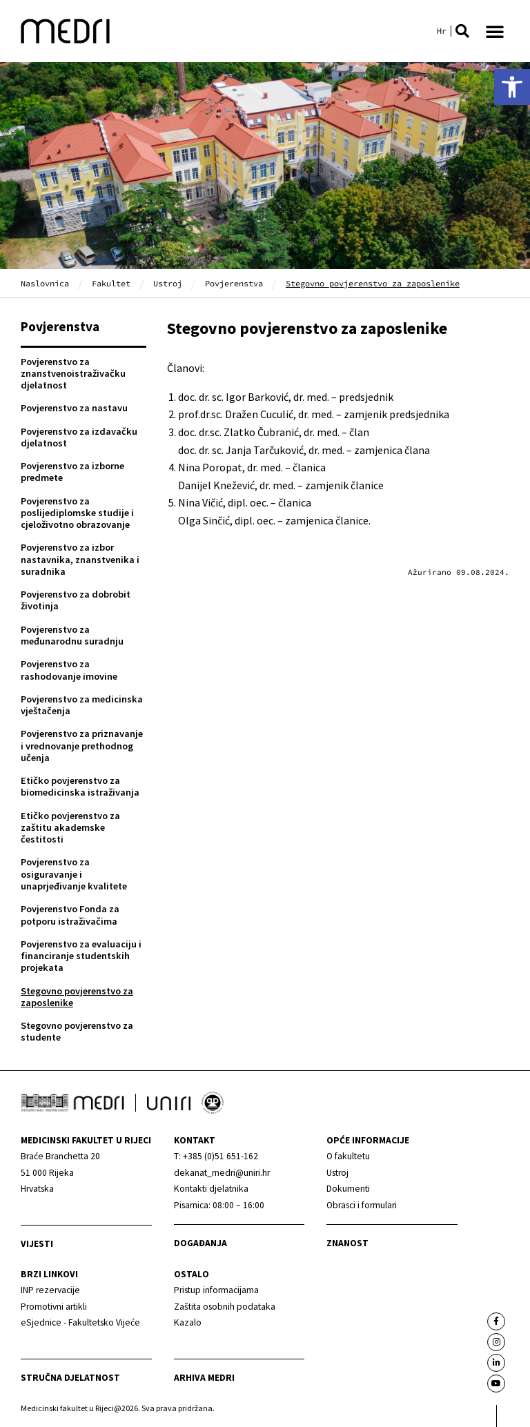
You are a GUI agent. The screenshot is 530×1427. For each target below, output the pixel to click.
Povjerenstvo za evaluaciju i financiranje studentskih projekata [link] (81, 956)
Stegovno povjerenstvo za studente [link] (77, 1031)
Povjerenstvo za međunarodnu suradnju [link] (72, 635)
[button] (462, 31)
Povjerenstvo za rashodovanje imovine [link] (69, 670)
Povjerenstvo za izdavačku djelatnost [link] (79, 437)
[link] (512, 87)
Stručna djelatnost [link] (70, 1378)
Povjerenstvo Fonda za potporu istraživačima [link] (70, 915)
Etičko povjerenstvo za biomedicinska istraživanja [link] (80, 786)
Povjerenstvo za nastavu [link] (74, 408)
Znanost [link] (347, 1243)
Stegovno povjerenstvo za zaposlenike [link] (77, 997)
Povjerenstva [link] (234, 283)
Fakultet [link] (111, 283)
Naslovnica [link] (45, 283)
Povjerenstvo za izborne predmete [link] (72, 472)
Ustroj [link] (167, 283)
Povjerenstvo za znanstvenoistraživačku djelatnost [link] (73, 373)
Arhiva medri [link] (204, 1378)
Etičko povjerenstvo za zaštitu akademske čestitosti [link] (70, 827)
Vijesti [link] (37, 1244)
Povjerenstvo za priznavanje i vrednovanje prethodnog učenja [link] (82, 745)
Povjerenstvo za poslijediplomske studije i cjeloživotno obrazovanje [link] (77, 513)
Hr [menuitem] (441, 31)
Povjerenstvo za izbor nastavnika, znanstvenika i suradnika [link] (80, 559)
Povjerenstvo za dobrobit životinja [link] (75, 600)
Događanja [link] (200, 1243)
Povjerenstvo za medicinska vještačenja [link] (82, 705)
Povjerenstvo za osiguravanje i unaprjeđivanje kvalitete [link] (74, 874)
